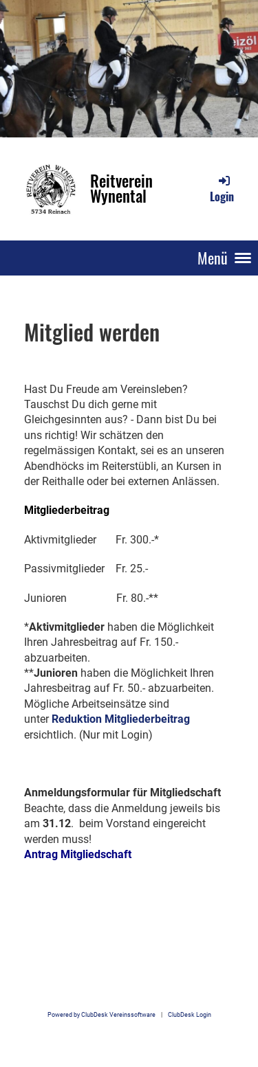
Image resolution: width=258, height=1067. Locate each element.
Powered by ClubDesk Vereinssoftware (101, 1014)
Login (222, 189)
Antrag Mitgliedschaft (77, 854)
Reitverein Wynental (121, 188)
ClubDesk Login (189, 1014)
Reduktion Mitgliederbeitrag (121, 719)
